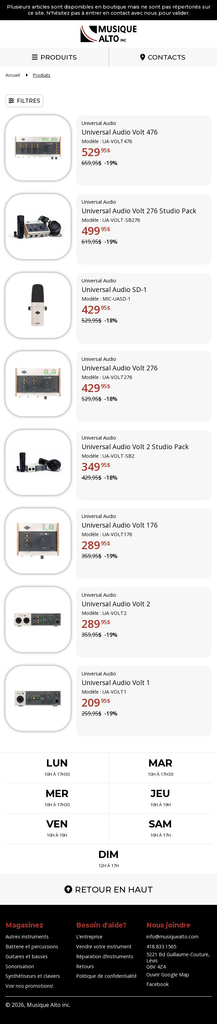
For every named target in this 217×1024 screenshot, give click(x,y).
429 (96, 309)
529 (96, 152)
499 (96, 230)
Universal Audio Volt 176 (120, 525)
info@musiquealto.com (172, 936)
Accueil (12, 75)
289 (96, 545)
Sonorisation (19, 966)
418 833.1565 (161, 946)
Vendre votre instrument (104, 946)
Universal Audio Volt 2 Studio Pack (135, 447)
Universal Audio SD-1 (114, 289)
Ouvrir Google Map (167, 974)
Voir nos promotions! (29, 986)
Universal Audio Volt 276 (120, 368)
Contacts (166, 57)
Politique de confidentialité (106, 976)
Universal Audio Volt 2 (116, 604)
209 (96, 702)
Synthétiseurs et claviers (32, 976)
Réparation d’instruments (104, 956)
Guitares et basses (26, 956)
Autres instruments (27, 936)
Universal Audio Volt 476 (120, 132)
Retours (85, 966)
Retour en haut (108, 890)
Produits (58, 57)
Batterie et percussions (31, 946)
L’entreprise (89, 936)
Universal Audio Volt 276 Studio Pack (139, 211)
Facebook (157, 984)
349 (96, 466)
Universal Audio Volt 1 (116, 682)
